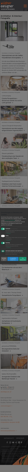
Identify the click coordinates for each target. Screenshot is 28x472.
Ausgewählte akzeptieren (13, 259)
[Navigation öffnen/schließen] (25, 5)
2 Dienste (8, 233)
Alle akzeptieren (22, 259)
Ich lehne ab (4, 259)
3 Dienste (8, 240)
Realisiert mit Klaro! (22, 262)
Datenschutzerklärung (10, 220)
